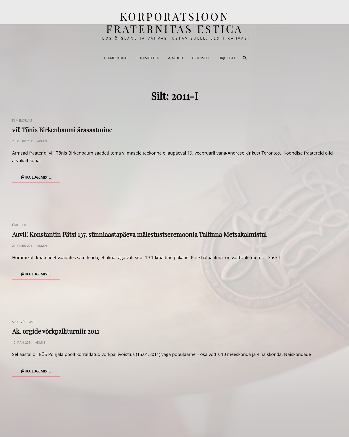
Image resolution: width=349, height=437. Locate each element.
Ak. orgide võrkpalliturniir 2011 (55, 331)
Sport (16, 322)
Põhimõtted (147, 58)
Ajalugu (175, 58)
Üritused (200, 58)
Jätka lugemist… (40, 178)
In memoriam (22, 120)
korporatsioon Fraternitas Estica (174, 22)
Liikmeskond (115, 58)
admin (42, 141)
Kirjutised (227, 58)
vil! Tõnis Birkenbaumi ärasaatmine (62, 129)
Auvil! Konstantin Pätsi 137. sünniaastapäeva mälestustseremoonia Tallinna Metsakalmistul (139, 234)
